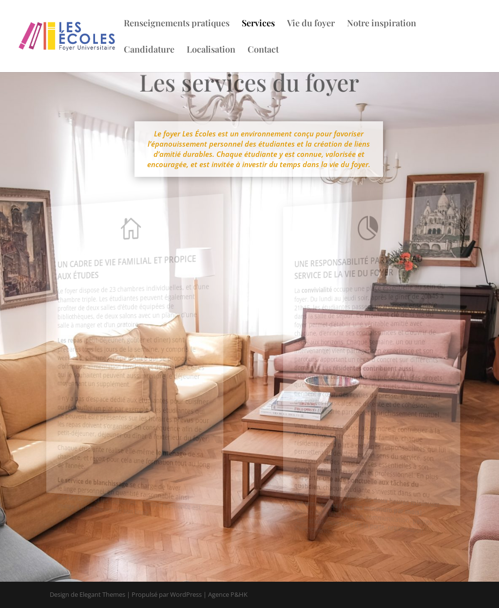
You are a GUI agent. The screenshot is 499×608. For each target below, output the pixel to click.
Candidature (147, 50)
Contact (261, 50)
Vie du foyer (309, 24)
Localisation (209, 50)
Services (256, 24)
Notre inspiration (380, 24)
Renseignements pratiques (175, 24)
